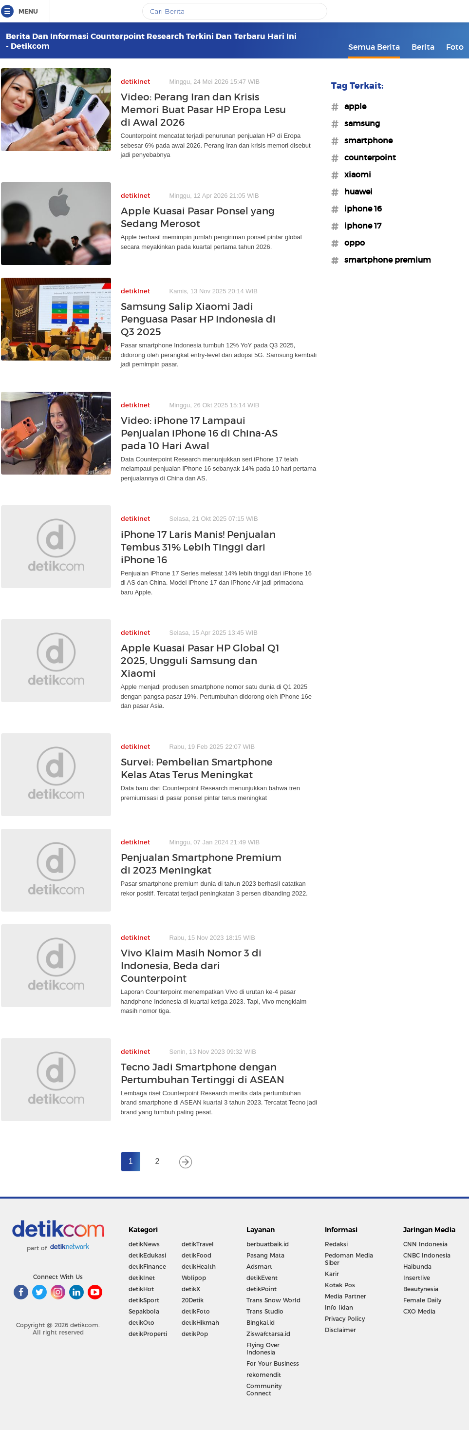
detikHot (141, 1289)
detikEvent (262, 1277)
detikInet (142, 1277)
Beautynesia (420, 1289)
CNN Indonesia (425, 1244)
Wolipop (194, 1277)
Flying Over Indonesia (263, 1348)
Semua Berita (374, 47)
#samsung (359, 123)
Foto (455, 47)
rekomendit (263, 1374)
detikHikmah (200, 1322)
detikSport (144, 1300)
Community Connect (263, 1389)
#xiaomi (354, 174)
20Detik (193, 1300)
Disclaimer (340, 1330)
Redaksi (336, 1244)
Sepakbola (144, 1311)
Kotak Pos (340, 1285)
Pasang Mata (265, 1255)
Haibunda (417, 1266)
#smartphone (365, 140)
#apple (352, 106)
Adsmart (259, 1266)
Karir (332, 1273)
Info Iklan (339, 1307)
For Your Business (272, 1363)
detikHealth (199, 1266)
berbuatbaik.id (267, 1244)
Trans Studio (264, 1311)
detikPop (195, 1333)
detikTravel (198, 1244)
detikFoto (196, 1311)
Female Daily (422, 1300)
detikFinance (147, 1266)
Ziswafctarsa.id (268, 1333)
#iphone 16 (360, 208)
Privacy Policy (345, 1318)
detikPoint (261, 1289)
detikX (191, 1289)
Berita (423, 47)
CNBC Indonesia (426, 1255)
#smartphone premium (384, 260)
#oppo (351, 243)
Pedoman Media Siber (349, 1259)
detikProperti (148, 1333)
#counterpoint (367, 157)
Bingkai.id (260, 1322)
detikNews (144, 1244)
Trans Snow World (273, 1300)
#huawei (355, 191)
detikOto (141, 1322)
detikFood (196, 1255)
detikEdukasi (147, 1255)
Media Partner (345, 1296)
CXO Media (419, 1311)
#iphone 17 (359, 225)
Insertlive (416, 1277)
